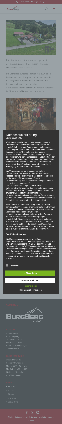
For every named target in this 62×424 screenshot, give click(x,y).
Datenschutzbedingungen (31, 290)
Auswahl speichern (30, 280)
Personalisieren (30, 286)
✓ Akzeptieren (30, 273)
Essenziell (12, 265)
